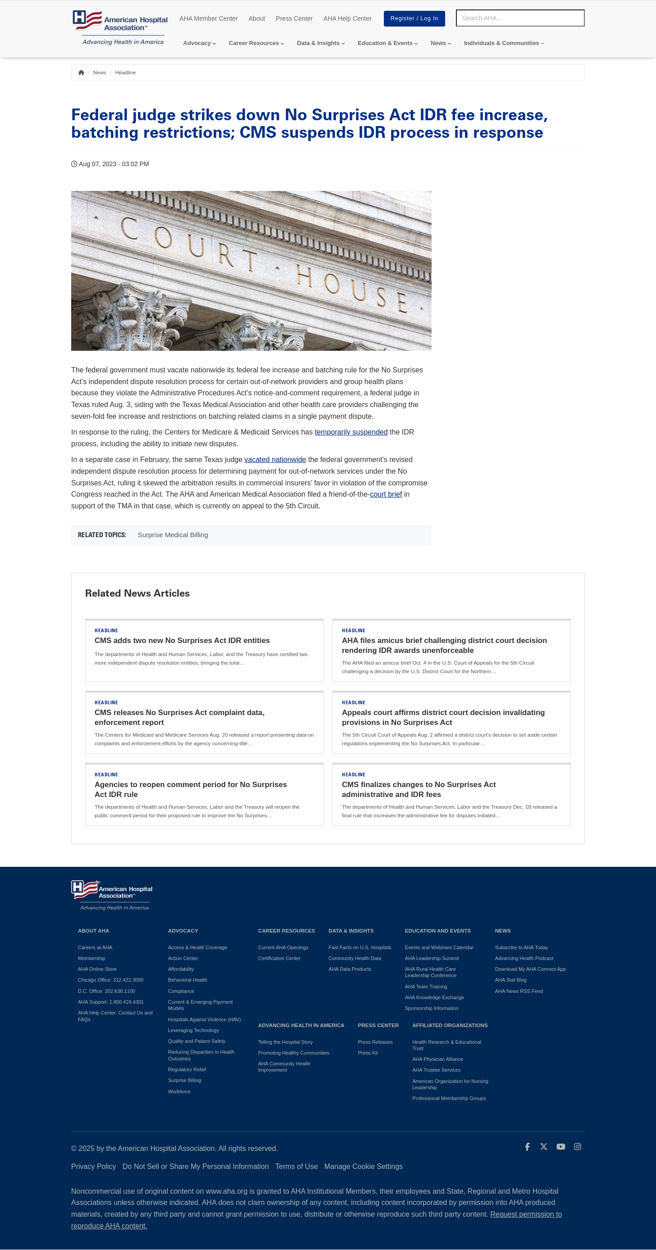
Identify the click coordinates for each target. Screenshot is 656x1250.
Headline (125, 72)
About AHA (93, 930)
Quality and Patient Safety (196, 1041)
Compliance (181, 991)
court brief (386, 494)
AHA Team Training (426, 986)
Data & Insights (318, 43)
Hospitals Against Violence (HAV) (204, 1019)
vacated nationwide (275, 459)
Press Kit (368, 1052)
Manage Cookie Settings (363, 1166)
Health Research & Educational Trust (446, 1045)
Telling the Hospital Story (285, 1042)
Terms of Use (296, 1166)
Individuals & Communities (501, 43)
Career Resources (254, 43)
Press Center (294, 18)
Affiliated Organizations (449, 1025)
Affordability (181, 969)
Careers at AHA (95, 947)
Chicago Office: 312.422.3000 (110, 980)
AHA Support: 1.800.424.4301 (111, 1002)
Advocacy (197, 43)
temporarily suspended (351, 432)
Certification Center (279, 958)
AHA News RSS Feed (519, 991)
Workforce (179, 1091)
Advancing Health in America (301, 1025)
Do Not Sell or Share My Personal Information (196, 1166)
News (438, 43)
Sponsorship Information (432, 1008)
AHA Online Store (97, 969)
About (257, 18)
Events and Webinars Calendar (439, 947)
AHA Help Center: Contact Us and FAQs (115, 1016)
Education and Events (438, 930)
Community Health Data (354, 958)
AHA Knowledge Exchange (434, 997)
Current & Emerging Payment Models (200, 1005)
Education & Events (385, 43)
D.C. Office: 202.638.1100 (106, 991)
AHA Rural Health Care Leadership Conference (430, 972)
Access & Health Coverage (197, 947)
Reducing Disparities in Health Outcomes (201, 1055)
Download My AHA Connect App (530, 969)
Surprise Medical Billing (173, 535)
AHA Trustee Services (436, 1070)
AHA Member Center (209, 18)
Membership (91, 958)
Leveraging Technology (193, 1030)
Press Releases (375, 1042)
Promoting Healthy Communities (293, 1052)
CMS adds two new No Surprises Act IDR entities (182, 640)
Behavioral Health (187, 980)
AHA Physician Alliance (437, 1059)
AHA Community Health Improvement (284, 1067)
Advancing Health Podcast (524, 958)
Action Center (183, 958)
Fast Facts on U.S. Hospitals (359, 947)
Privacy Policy (93, 1166)
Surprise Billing (184, 1080)
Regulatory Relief (187, 1069)
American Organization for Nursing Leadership (450, 1084)
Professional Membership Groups (449, 1098)
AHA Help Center (347, 18)
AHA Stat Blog (511, 980)
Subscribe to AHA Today (521, 947)
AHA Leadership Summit (432, 958)
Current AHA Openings (283, 947)
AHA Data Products (349, 969)
